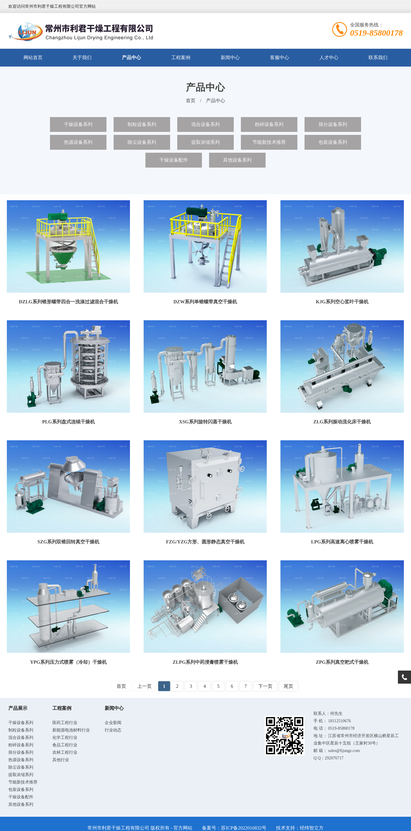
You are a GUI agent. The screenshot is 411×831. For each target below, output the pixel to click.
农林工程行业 (64, 752)
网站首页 (33, 57)
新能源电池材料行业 (71, 730)
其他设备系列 (237, 160)
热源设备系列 (78, 142)
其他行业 (60, 760)
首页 (190, 100)
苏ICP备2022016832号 (243, 827)
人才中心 (328, 57)
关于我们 (82, 57)
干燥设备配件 (173, 160)
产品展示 (17, 708)
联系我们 (378, 57)
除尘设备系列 (142, 142)
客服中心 (279, 57)
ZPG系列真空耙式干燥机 (342, 662)
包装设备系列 (333, 142)
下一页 (265, 686)
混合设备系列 (205, 124)
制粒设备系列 (142, 124)
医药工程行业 (64, 722)
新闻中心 (230, 57)
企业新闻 (113, 722)
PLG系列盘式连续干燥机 (68, 421)
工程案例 (180, 57)
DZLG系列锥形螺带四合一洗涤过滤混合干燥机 (68, 301)
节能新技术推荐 (269, 142)
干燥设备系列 (78, 124)
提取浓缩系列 (205, 142)
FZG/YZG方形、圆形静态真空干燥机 (205, 541)
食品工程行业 (64, 745)
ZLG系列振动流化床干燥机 (342, 421)
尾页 (288, 686)
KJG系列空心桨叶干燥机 (342, 301)
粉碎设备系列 (269, 124)
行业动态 (113, 730)
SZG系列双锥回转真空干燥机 (68, 541)
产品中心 (131, 57)
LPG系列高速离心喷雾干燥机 (342, 541)
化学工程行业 (64, 737)
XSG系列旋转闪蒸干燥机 (205, 421)
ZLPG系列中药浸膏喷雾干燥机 (205, 662)
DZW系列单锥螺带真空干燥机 (205, 301)
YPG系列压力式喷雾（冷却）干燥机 (68, 662)
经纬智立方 (312, 827)
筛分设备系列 (333, 124)
